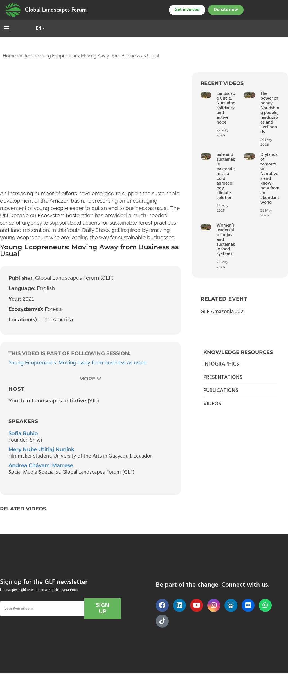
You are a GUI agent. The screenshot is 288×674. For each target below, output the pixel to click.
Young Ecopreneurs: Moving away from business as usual (77, 363)
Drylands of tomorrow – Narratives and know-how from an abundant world (269, 178)
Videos (26, 56)
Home (9, 56)
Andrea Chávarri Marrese (40, 465)
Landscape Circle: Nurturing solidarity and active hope (226, 108)
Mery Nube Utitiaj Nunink (41, 449)
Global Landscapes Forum (56, 10)
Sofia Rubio (23, 433)
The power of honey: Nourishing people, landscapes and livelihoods (269, 113)
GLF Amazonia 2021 (223, 312)
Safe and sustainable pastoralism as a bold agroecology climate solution (226, 176)
